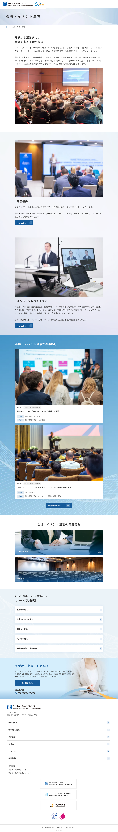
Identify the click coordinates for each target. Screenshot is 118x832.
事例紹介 (58, 737)
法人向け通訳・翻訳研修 (59, 648)
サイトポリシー (71, 827)
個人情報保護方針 (48, 827)
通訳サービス (59, 610)
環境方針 (60, 827)
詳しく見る (24, 222)
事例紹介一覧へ (59, 505)
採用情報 (11, 766)
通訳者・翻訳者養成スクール (18, 773)
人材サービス (59, 639)
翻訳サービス (59, 629)
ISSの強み (58, 722)
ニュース (58, 751)
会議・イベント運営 (59, 619)
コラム (58, 744)
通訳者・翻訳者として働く (18, 770)
